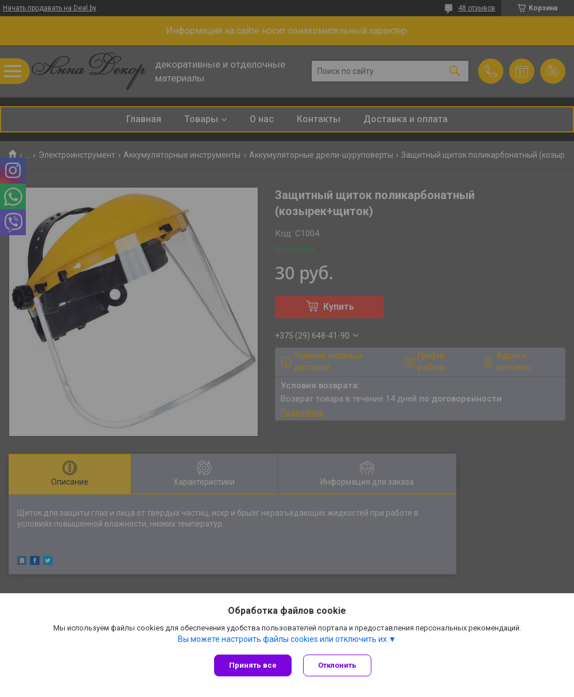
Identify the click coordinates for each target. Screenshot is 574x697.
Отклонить (337, 665)
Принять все (253, 665)
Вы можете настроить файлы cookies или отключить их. (283, 639)
